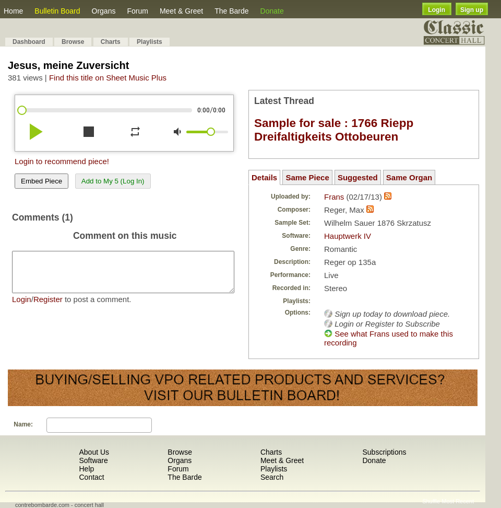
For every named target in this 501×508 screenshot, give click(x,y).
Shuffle (431, 501)
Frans (334, 196)
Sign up (471, 10)
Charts (111, 41)
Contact (91, 477)
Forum (137, 11)
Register (48, 307)
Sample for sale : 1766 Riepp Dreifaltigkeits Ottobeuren (333, 130)
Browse (73, 41)
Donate (272, 11)
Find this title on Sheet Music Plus (107, 77)
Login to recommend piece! (62, 161)
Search (271, 477)
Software (93, 460)
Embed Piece (41, 181)
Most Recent (458, 501)
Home (13, 11)
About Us (94, 452)
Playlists (149, 41)
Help (86, 469)
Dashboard (29, 41)
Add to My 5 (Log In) (113, 181)
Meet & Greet (181, 11)
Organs (104, 11)
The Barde (231, 11)
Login (436, 10)
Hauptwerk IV (347, 236)
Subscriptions (384, 452)
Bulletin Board (57, 11)
